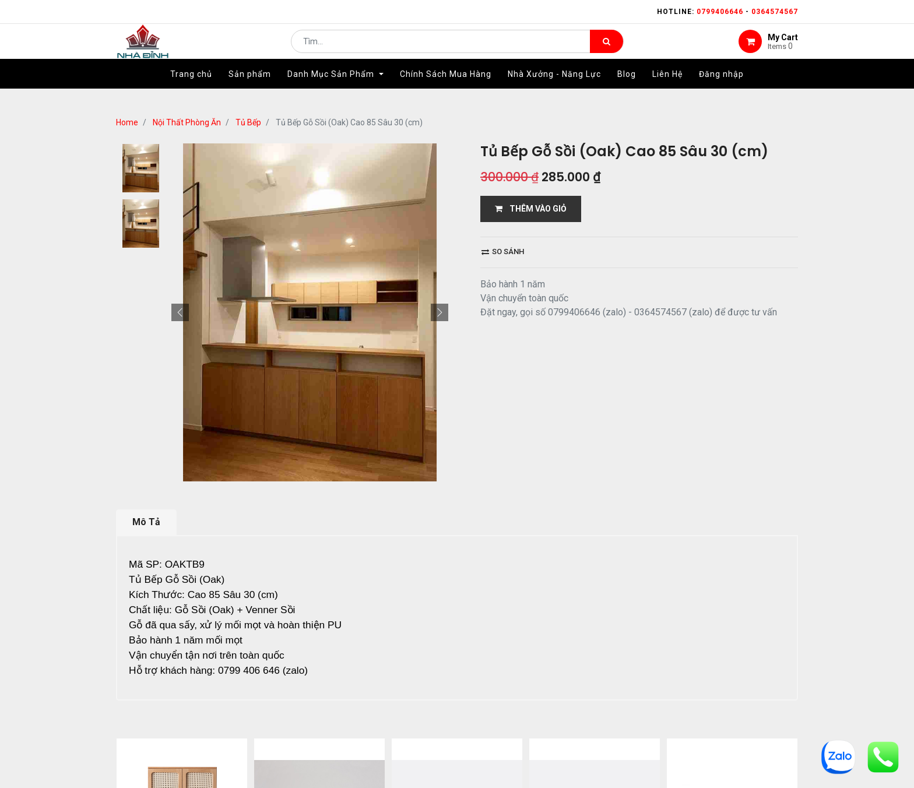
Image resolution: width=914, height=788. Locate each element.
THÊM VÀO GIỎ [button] (531, 208)
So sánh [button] (502, 251)
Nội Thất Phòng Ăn (187, 122)
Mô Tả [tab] (146, 521)
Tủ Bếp (248, 122)
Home (127, 122)
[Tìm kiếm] (606, 50)
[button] (180, 312)
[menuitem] (191, 91)
